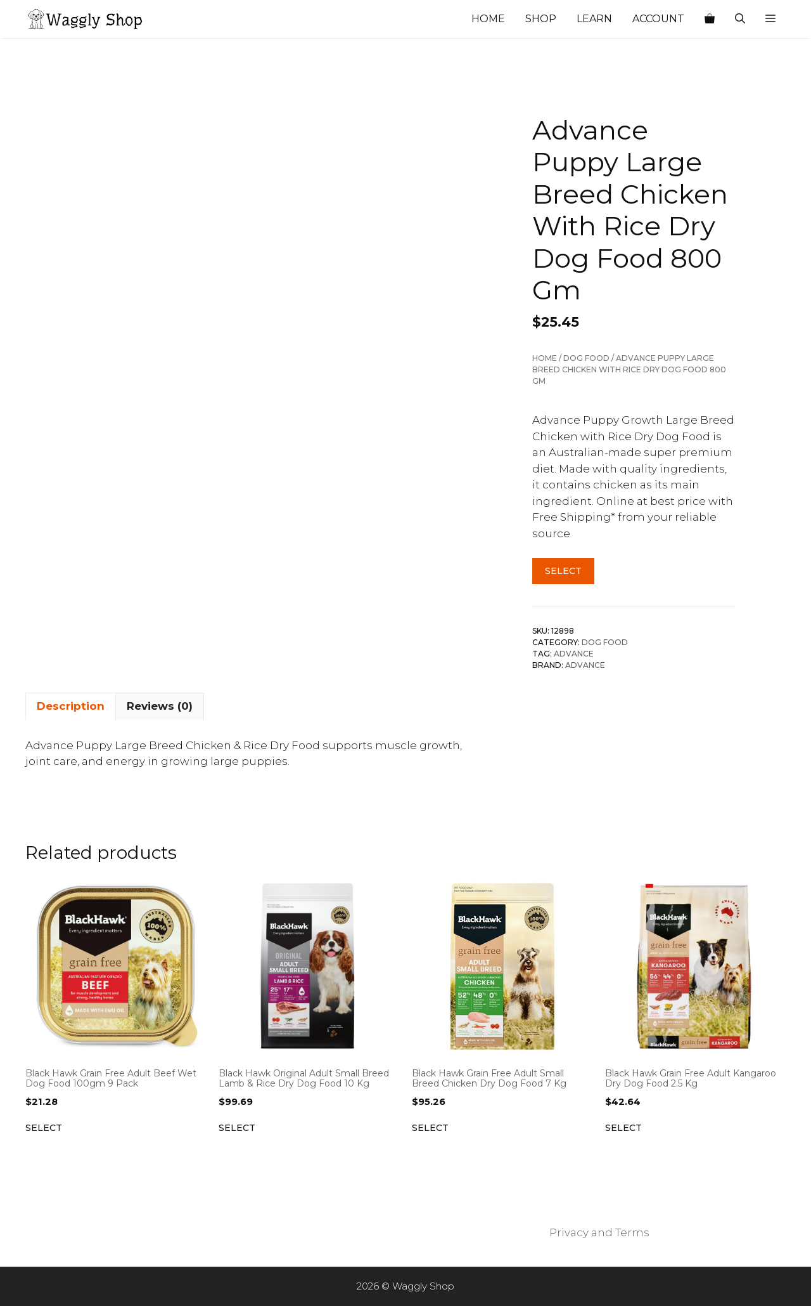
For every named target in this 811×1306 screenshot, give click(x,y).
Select (563, 571)
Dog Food (586, 358)
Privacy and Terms (599, 1232)
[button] (770, 19)
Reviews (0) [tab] (160, 706)
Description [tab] (71, 706)
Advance (574, 653)
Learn (594, 19)
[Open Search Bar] (740, 19)
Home (488, 19)
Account (658, 19)
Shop (540, 19)
